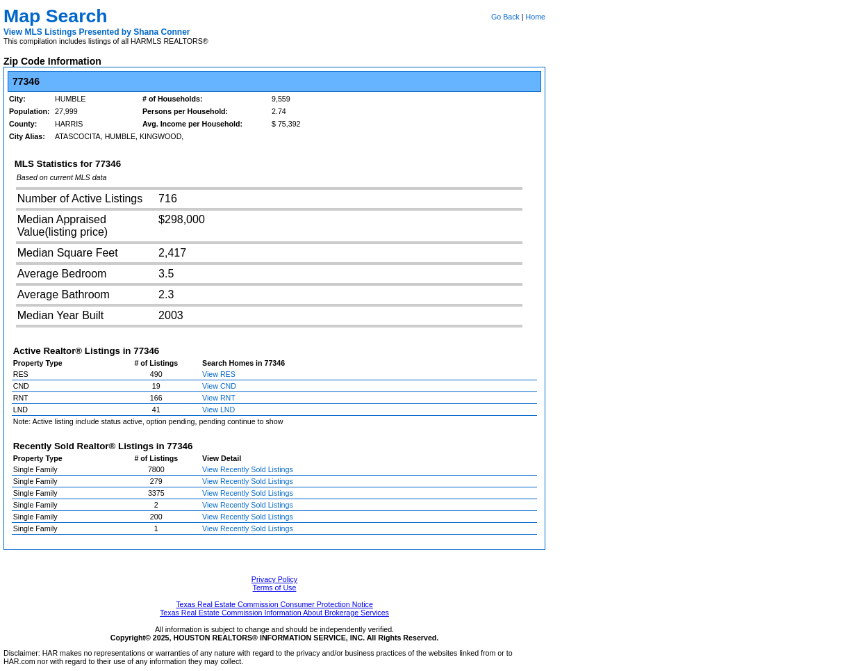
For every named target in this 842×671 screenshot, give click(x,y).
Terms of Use (275, 587)
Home (535, 17)
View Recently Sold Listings (247, 469)
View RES (219, 374)
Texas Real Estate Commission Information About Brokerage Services (274, 612)
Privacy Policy (274, 579)
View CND (219, 386)
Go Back (505, 17)
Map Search (55, 16)
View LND (218, 409)
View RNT (219, 398)
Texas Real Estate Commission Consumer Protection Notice (274, 604)
